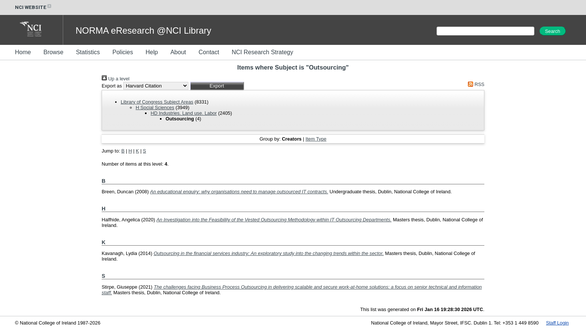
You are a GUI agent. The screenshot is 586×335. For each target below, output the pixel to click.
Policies (122, 52)
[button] (217, 86)
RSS (475, 84)
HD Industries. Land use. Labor (184, 113)
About (178, 52)
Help (151, 52)
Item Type (315, 139)
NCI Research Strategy (262, 52)
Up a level (115, 79)
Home (23, 52)
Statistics (88, 52)
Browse (53, 52)
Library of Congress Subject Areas (157, 102)
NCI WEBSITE (33, 7)
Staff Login (557, 323)
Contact (208, 52)
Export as (112, 86)
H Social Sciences (155, 107)
